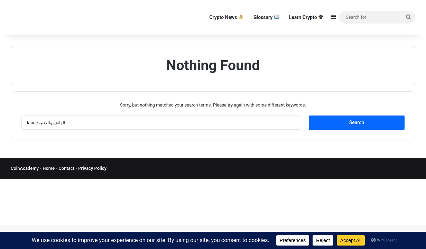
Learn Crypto (306, 17)
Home (49, 168)
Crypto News (226, 17)
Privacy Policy (91, 168)
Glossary (266, 17)
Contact (66, 168)
